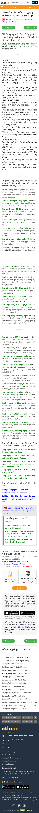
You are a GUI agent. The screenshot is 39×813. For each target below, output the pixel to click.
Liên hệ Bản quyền (8, 764)
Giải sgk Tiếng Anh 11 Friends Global (16, 673)
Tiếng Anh (5, 744)
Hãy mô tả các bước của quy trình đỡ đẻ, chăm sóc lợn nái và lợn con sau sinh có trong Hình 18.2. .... (18, 270)
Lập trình (27, 740)
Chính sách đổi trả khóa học (11, 758)
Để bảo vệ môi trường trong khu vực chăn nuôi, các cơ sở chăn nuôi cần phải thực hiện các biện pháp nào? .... (18, 407)
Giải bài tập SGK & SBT (11, 718)
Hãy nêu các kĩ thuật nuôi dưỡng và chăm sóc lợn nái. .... (18, 250)
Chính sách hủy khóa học (10, 761)
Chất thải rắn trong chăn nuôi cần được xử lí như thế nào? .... (18, 424)
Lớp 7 (26, 736)
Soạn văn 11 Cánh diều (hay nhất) (15, 657)
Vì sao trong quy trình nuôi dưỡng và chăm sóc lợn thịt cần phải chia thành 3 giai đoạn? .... (18, 203)
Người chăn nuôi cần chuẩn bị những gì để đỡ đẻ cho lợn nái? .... (18, 241)
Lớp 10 (11, 7)
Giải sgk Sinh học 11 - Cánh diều (14, 683)
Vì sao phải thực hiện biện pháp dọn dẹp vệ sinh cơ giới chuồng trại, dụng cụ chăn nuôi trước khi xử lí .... (18, 368)
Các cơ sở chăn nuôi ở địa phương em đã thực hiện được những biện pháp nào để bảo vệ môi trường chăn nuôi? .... (18, 434)
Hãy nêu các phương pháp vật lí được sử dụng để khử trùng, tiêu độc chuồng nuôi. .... (18, 386)
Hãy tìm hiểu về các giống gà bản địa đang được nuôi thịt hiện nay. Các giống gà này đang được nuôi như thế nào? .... (18, 319)
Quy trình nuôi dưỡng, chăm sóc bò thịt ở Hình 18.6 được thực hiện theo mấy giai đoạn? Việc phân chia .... (18, 341)
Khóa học (28, 721)
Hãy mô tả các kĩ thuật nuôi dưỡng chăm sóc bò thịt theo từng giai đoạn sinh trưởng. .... (18, 350)
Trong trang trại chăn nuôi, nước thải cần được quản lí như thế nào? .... (18, 416)
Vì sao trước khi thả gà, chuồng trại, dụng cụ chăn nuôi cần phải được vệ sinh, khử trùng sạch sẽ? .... (18, 281)
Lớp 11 (21, 7)
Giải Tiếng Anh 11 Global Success (14, 667)
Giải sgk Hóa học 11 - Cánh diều (14, 680)
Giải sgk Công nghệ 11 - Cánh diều (15, 699)
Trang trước (8, 28)
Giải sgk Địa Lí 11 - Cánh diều (13, 689)
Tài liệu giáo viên (10, 721)
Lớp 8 (31, 736)
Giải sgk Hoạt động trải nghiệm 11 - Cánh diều (19, 702)
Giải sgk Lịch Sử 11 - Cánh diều (13, 686)
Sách (26, 718)
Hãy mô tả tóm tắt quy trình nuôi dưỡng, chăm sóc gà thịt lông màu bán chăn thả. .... (18, 298)
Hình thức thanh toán (9, 755)
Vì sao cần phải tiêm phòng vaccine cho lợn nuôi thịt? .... (18, 222)
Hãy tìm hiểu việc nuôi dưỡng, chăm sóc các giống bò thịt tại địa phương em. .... (18, 358)
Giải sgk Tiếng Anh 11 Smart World (15, 670)
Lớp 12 (30, 7)
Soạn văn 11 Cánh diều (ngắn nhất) (15, 660)
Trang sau (30, 28)
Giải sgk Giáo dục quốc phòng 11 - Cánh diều (19, 705)
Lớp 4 (11, 736)
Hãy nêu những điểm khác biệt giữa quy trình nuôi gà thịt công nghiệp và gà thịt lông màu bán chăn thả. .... (18, 308)
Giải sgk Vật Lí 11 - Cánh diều (13, 677)
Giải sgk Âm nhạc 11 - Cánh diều (14, 709)
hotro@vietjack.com (15, 782)
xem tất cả (20, 588)
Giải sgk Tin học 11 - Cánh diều (13, 696)
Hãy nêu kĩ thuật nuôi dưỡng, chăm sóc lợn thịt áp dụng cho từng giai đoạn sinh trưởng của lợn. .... (18, 232)
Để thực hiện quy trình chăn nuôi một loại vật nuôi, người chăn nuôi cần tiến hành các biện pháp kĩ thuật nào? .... (18, 193)
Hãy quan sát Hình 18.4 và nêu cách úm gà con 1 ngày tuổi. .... (18, 290)
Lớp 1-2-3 (5, 736)
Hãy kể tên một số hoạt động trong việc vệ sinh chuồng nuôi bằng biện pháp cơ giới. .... (18, 378)
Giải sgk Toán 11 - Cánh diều (12, 664)
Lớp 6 (21, 736)
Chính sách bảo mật (8, 752)
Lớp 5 (16, 736)
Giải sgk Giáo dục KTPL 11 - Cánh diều (16, 693)
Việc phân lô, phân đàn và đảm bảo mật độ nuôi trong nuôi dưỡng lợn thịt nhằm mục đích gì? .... (18, 213)
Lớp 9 (4, 740)
